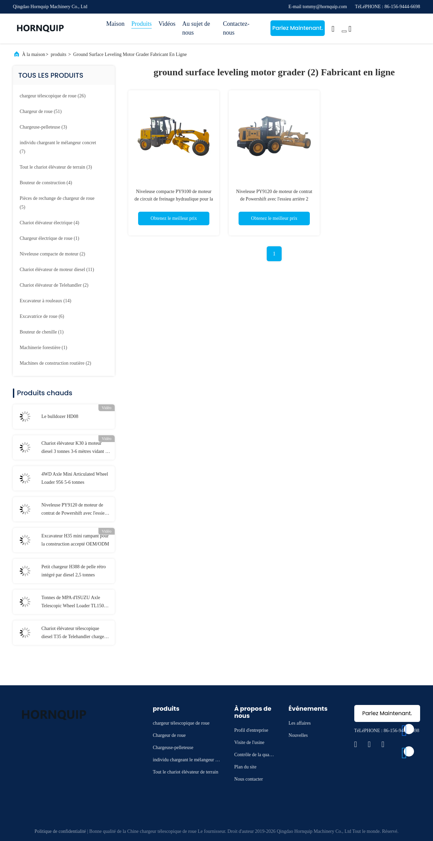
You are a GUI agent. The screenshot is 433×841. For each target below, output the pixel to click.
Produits (141, 23)
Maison (115, 23)
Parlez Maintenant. (297, 28)
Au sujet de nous (196, 28)
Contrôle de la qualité (253, 755)
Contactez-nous (236, 28)
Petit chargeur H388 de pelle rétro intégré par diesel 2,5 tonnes (73, 570)
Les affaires (299, 723)
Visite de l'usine (249, 742)
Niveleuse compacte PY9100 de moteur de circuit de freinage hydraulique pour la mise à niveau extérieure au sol (173, 199)
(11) (57, 269)
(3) (43, 127)
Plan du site (245, 766)
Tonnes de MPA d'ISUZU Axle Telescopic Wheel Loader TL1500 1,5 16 (73, 602)
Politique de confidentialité (60, 831)
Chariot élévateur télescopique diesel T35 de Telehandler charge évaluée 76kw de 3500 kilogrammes (75, 633)
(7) (58, 147)
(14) (45, 300)
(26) (53, 95)
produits (59, 54)
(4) (46, 182)
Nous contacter (248, 779)
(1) (49, 238)
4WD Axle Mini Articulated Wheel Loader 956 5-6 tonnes (74, 478)
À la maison (33, 54)
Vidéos (166, 23)
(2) (52, 253)
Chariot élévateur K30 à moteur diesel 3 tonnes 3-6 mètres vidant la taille (75, 448)
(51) (41, 111)
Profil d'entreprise (251, 730)
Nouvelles (298, 735)
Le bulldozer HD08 (59, 416)
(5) (57, 203)
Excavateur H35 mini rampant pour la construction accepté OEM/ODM (75, 540)
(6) (42, 316)
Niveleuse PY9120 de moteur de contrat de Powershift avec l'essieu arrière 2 (74, 509)
